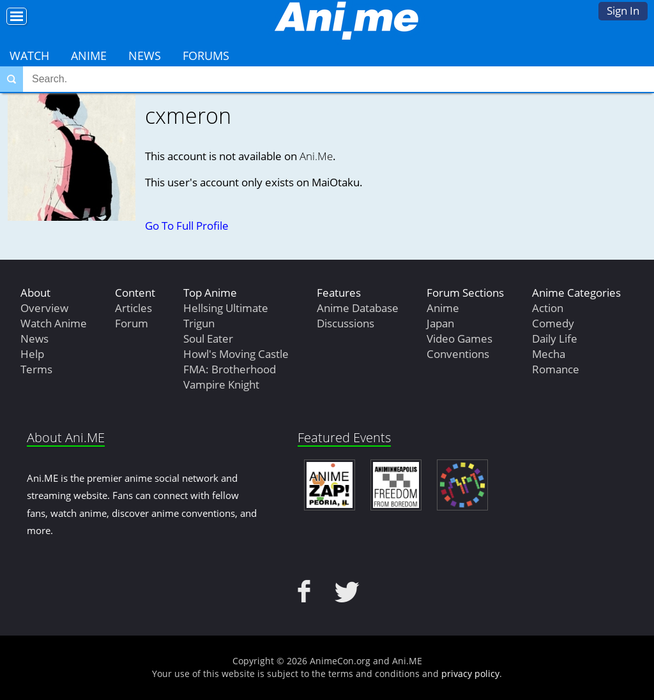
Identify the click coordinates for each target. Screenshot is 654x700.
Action (547, 308)
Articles (133, 308)
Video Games (459, 338)
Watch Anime (53, 323)
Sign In (623, 10)
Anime (89, 55)
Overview (44, 308)
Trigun (199, 323)
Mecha (548, 353)
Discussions (345, 323)
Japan (440, 323)
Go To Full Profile (187, 225)
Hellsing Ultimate (225, 308)
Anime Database (358, 308)
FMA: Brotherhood (229, 369)
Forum (131, 323)
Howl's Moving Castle (236, 353)
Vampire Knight (221, 384)
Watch (29, 55)
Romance (555, 369)
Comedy (553, 323)
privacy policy (470, 673)
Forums (206, 55)
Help (32, 353)
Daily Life (554, 338)
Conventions (458, 353)
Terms (36, 369)
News (144, 55)
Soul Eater (208, 338)
